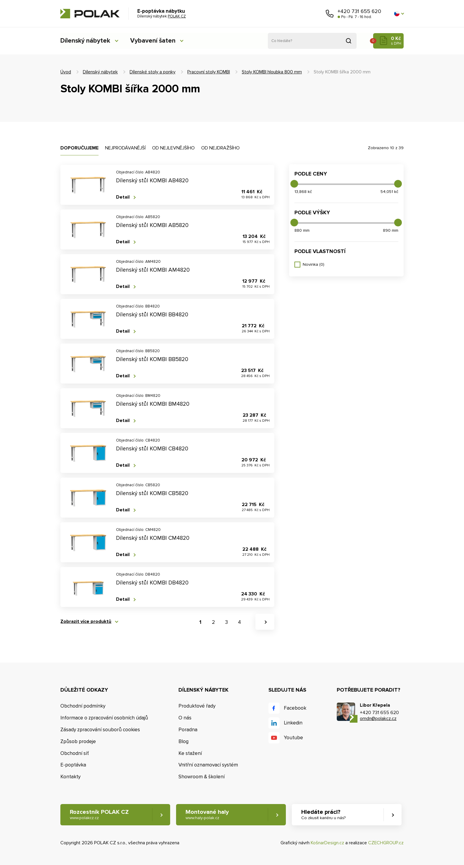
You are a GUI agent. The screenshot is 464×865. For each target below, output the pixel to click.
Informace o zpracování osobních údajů (104, 718)
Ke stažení (190, 753)
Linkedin (293, 723)
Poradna (187, 730)
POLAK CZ (90, 13)
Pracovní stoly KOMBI (208, 72)
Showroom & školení (201, 777)
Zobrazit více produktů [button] (85, 621)
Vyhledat (349, 41)
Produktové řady (196, 706)
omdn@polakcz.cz (378, 718)
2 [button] (213, 622)
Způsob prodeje (78, 741)
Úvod (65, 72)
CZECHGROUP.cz (386, 843)
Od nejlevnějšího (173, 148)
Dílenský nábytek (85, 41)
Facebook (295, 708)
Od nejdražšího (220, 148)
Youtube (293, 737)
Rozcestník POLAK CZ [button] (99, 815)
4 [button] (239, 622)
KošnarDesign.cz (327, 843)
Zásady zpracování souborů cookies (100, 730)
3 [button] (226, 622)
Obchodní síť (74, 753)
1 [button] (200, 622)
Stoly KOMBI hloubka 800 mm (272, 72)
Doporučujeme (79, 148)
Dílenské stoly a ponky (152, 72)
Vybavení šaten (155, 41)
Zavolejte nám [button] (330, 14)
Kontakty (70, 777)
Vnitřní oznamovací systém (208, 765)
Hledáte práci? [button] (324, 815)
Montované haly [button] (207, 815)
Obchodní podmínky (82, 706)
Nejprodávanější (125, 148)
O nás (184, 718)
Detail (123, 197)
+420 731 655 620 (359, 11)
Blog (183, 741)
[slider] (294, 184)
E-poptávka (73, 765)
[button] (399, 13)
